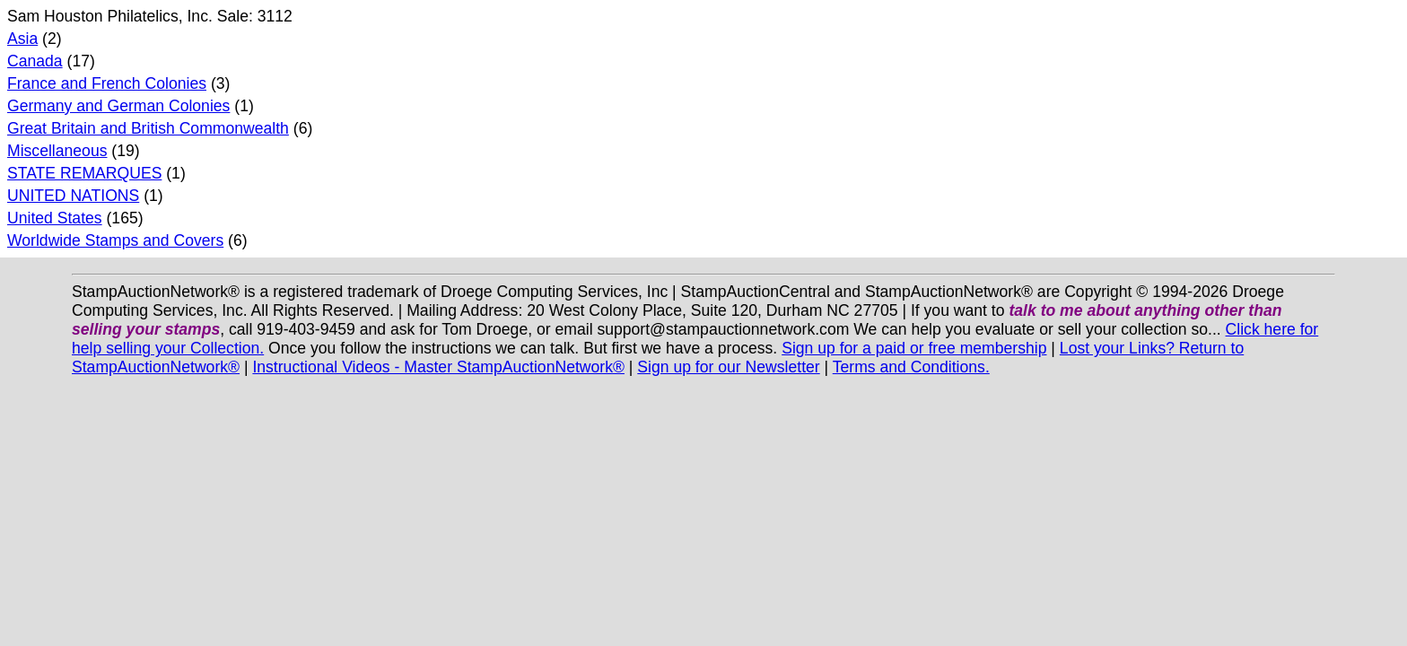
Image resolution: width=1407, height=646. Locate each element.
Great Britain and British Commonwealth (148, 128)
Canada (35, 61)
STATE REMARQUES (84, 173)
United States (54, 218)
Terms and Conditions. (911, 367)
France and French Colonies (106, 83)
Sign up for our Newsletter (728, 367)
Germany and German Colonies (118, 106)
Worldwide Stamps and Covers (115, 240)
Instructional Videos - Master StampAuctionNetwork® (438, 367)
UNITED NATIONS (73, 196)
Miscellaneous (57, 151)
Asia (22, 39)
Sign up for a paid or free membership (914, 348)
